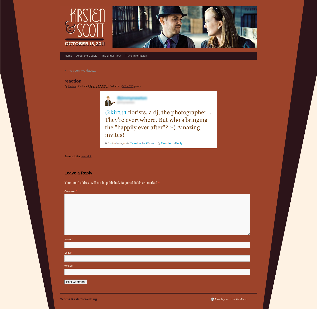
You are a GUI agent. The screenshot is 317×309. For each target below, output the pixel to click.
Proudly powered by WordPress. (231, 299)
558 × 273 (127, 86)
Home (68, 55)
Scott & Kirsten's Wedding (78, 299)
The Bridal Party (111, 55)
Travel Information (136, 55)
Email (68, 252)
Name (68, 239)
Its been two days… (80, 70)
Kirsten (72, 86)
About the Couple (86, 55)
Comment (70, 191)
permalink (86, 156)
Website (68, 266)
